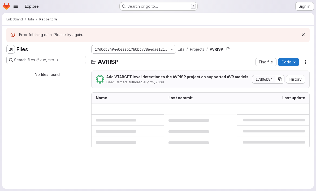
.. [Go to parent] (96, 109)
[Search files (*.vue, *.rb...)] (46, 60)
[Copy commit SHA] (280, 79)
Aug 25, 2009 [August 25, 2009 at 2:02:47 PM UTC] (153, 82)
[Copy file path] (228, 49)
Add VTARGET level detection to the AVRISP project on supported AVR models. (177, 77)
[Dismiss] (303, 35)
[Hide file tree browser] (10, 49)
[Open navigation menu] (15, 6)
